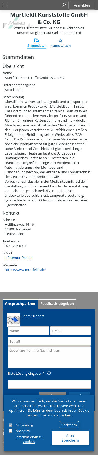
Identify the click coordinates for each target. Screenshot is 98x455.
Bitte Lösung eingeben (25, 373)
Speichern (69, 424)
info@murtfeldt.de (19, 257)
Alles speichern (70, 438)
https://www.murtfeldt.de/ (25, 269)
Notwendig (24, 425)
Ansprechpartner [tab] (20, 303)
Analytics (23, 430)
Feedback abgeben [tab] (57, 303)
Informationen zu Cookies (29, 439)
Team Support (25, 319)
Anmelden (82, 5)
